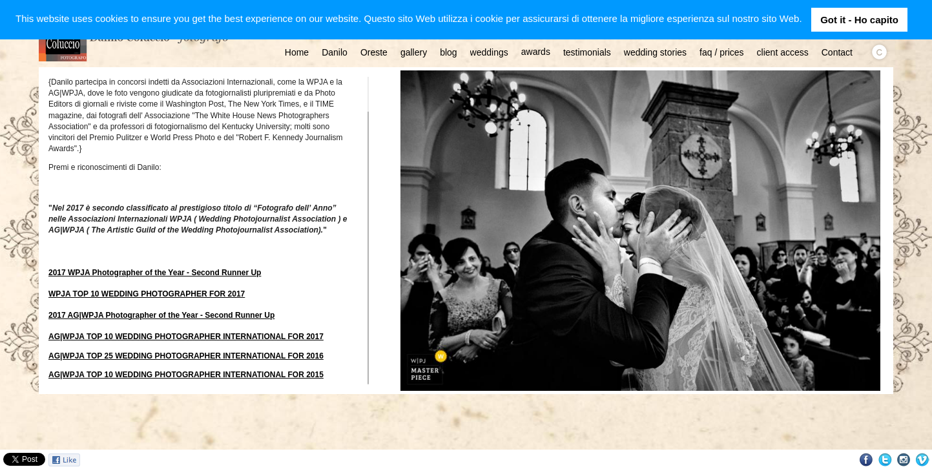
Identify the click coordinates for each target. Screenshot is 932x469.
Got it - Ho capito (859, 19)
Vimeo (922, 459)
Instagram (904, 459)
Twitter (885, 459)
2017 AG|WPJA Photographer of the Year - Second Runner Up (161, 315)
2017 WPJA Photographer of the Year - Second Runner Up (154, 272)
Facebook (866, 459)
